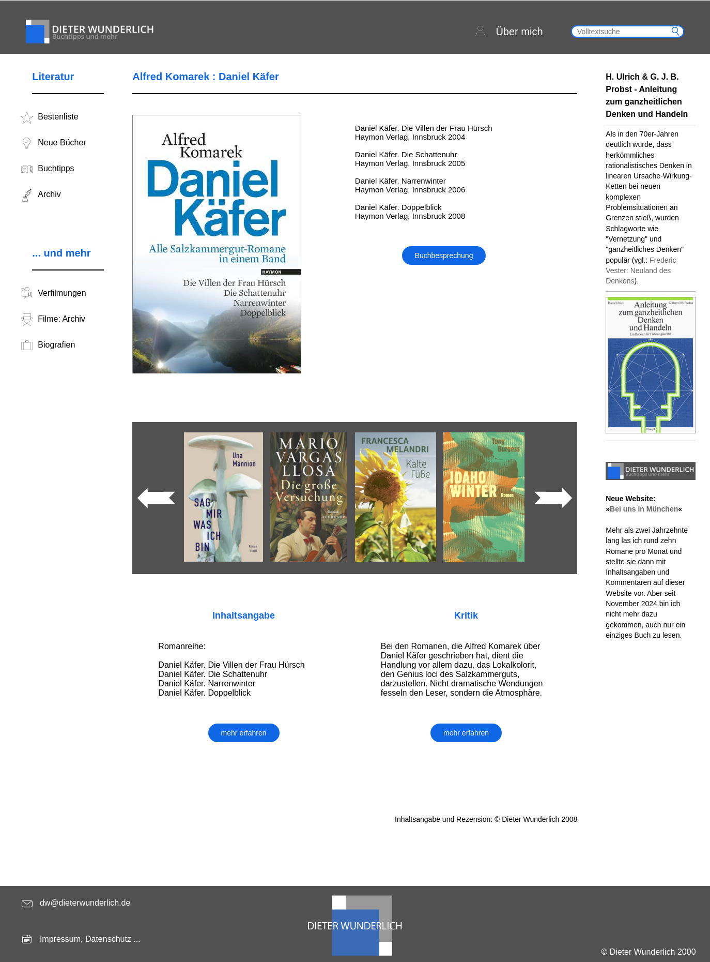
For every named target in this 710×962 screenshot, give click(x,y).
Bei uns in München (644, 509)
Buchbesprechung (444, 255)
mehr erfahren (244, 733)
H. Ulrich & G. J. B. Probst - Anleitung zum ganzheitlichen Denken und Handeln (647, 95)
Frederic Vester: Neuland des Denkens (641, 270)
